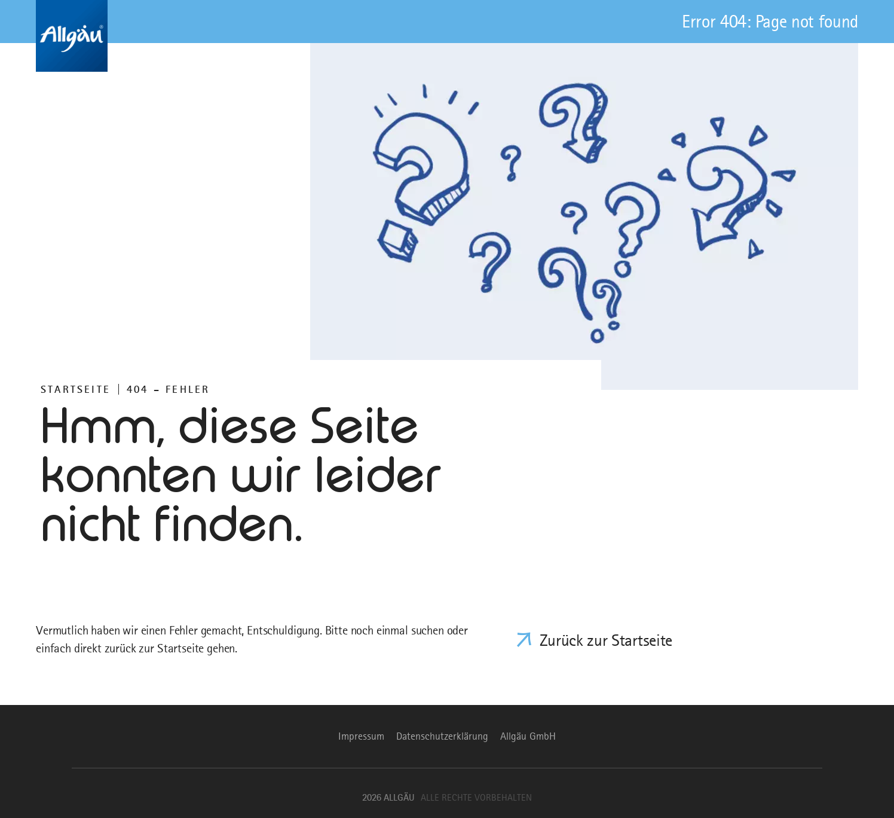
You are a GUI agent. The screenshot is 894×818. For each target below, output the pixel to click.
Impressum (361, 736)
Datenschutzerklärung (442, 736)
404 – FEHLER (168, 389)
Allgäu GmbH (528, 736)
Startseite (76, 389)
